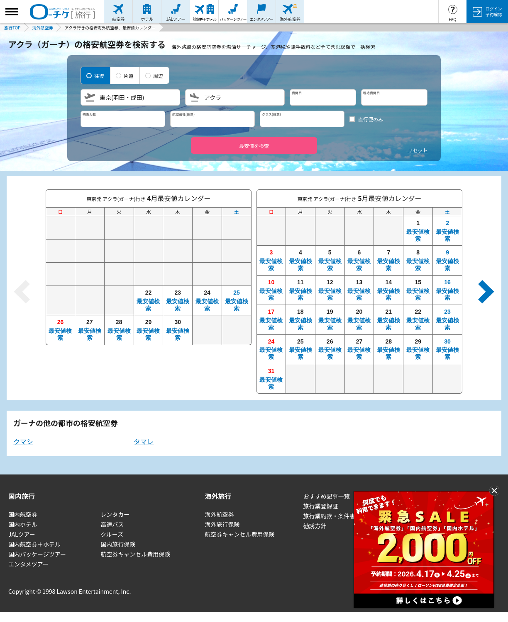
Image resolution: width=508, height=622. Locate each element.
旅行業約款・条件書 (329, 516)
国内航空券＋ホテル (34, 544)
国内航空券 (22, 514)
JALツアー (21, 534)
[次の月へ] (482, 291)
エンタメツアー (28, 564)
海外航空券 (219, 514)
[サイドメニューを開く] (11, 11)
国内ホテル (22, 524)
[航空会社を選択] (212, 119)
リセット (417, 150)
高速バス (112, 524)
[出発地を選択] (130, 97)
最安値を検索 (254, 145)
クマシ (23, 441)
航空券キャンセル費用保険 (135, 554)
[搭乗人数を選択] (123, 119)
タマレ (144, 441)
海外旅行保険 (222, 524)
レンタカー (114, 514)
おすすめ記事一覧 (326, 496)
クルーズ (111, 534)
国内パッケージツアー (37, 554)
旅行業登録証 (320, 506)
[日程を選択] (358, 97)
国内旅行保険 (117, 544)
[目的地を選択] (235, 97)
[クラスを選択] (302, 119)
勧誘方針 (314, 526)
